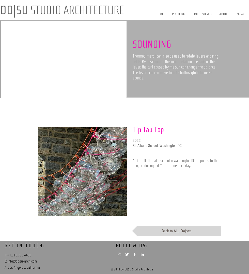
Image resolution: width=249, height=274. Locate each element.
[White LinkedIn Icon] (142, 254)
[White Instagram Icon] (119, 254)
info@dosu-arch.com (22, 261)
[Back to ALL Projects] (176, 231)
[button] (165, 44)
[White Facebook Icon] (134, 254)
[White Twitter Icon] (127, 254)
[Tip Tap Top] (177, 130)
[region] (82, 171)
